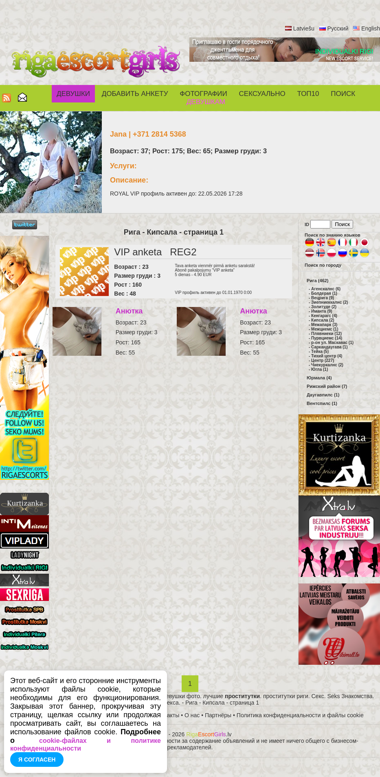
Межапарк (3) (324, 324)
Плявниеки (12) (326, 333)
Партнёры (218, 715)
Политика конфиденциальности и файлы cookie (300, 715)
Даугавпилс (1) (323, 394)
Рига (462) (318, 280)
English (370, 28)
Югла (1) (319, 369)
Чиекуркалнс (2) (327, 365)
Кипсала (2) (322, 320)
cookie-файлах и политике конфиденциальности (85, 744)
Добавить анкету (135, 94)
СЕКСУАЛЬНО (262, 94)
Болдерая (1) (324, 293)
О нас (192, 715)
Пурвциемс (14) (326, 338)
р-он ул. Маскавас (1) (332, 342)
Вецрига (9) (322, 298)
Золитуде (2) (323, 307)
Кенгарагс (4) (324, 315)
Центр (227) (322, 360)
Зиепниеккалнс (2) (329, 302)
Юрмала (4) (319, 377)
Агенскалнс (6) (325, 289)
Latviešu (303, 28)
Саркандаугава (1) (329, 347)
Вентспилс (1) (322, 403)
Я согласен (36, 759)
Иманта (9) (321, 311)
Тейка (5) (320, 351)
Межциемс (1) (324, 329)
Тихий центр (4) (326, 356)
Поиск (343, 94)
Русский (338, 28)
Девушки (73, 94)
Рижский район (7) (327, 386)
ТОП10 (308, 94)
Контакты (167, 715)
